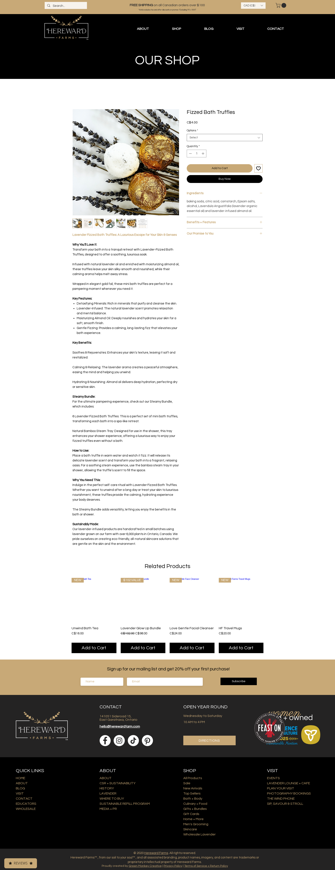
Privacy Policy (173, 865)
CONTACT (24, 798)
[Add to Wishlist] (258, 168)
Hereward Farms (156, 853)
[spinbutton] (196, 153)
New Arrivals (192, 788)
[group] (167, 615)
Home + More (193, 819)
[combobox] (225, 137)
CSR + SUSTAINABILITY (117, 783)
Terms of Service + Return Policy (206, 865)
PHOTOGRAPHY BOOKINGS (289, 793)
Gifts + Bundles (195, 809)
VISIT (20, 793)
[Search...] (65, 6)
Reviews (21, 863)
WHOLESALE (26, 809)
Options (192, 130)
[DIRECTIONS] (209, 740)
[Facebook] (105, 740)
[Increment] (203, 153)
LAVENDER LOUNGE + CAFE (288, 783)
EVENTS (273, 778)
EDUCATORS (26, 803)
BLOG (20, 788)
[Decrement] (189, 153)
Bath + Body (192, 798)
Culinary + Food (195, 803)
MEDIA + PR (108, 809)
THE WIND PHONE (281, 798)
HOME (20, 778)
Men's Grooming (195, 824)
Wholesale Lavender (199, 834)
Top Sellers (192, 793)
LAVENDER (108, 793)
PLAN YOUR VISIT (280, 788)
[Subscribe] (238, 681)
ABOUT (22, 783)
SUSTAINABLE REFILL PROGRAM (125, 803)
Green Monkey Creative (145, 865)
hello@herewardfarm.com (120, 726)
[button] (253, 5)
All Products (192, 778)
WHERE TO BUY (112, 798)
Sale (186, 783)
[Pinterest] (147, 740)
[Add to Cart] (94, 648)
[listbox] (253, 5)
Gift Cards (191, 814)
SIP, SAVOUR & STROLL (285, 803)
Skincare (190, 829)
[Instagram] (119, 740)
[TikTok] (133, 740)
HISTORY (107, 788)
